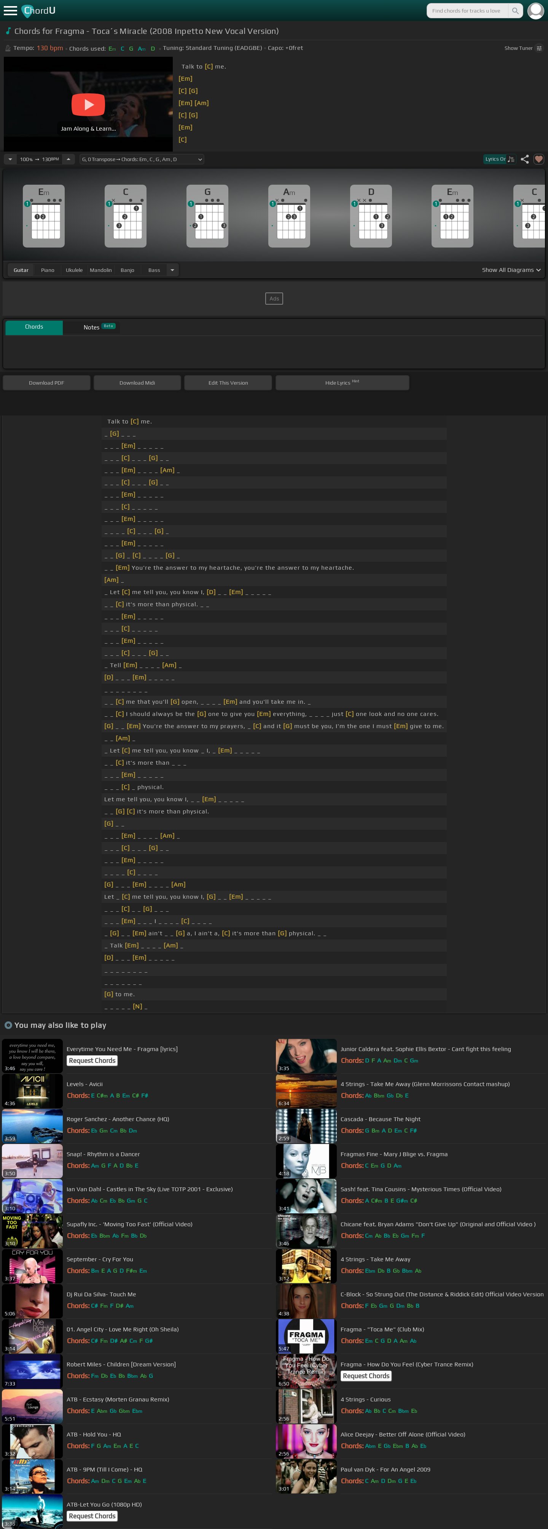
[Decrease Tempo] (10, 159)
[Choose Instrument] (172, 270)
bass (154, 270)
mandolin (101, 270)
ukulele (74, 270)
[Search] (515, 10)
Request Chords (92, 1060)
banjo (127, 270)
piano (47, 270)
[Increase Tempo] (68, 159)
